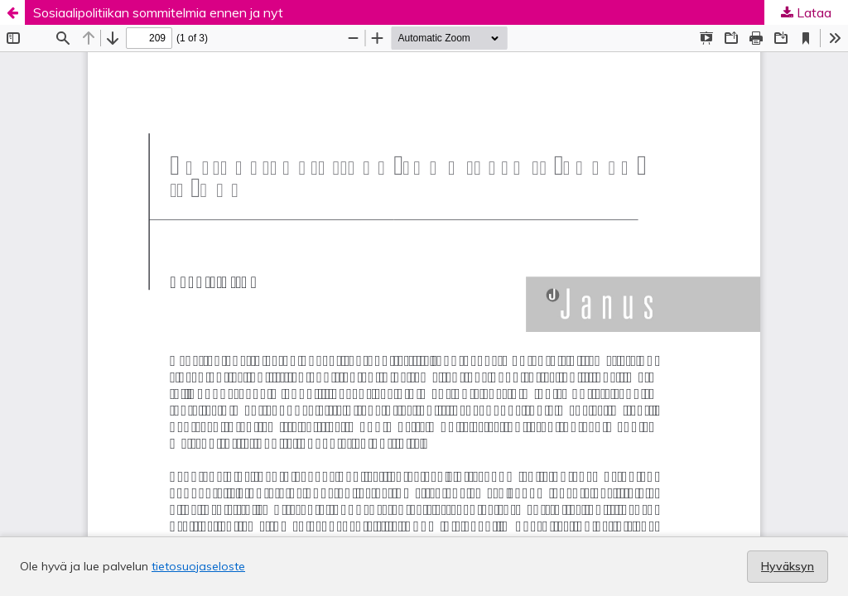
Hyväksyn (787, 566)
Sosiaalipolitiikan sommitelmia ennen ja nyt (158, 12)
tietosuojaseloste (198, 566)
